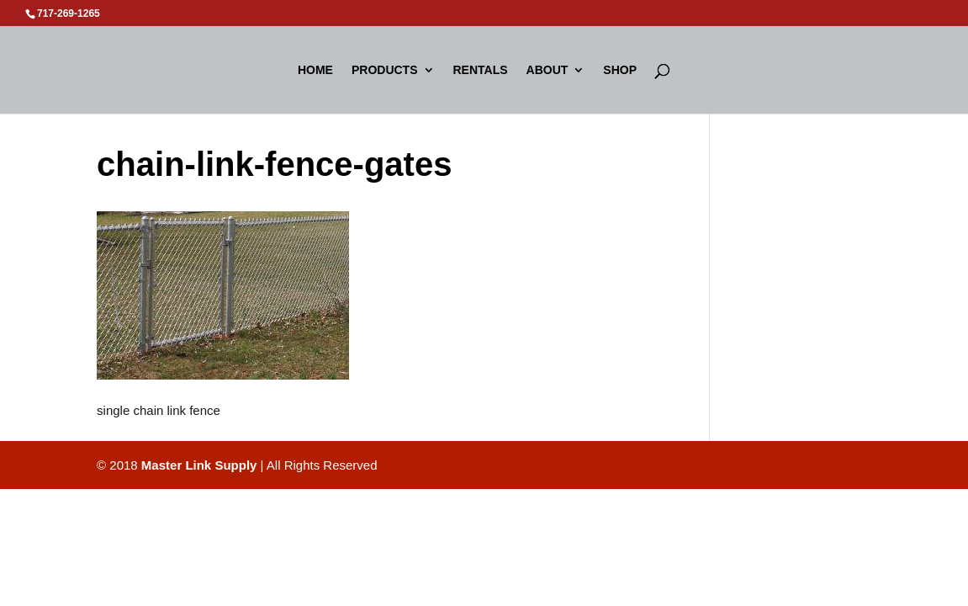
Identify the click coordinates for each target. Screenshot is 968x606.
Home (315, 70)
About (547, 70)
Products (385, 70)
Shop (620, 70)
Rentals (480, 70)
